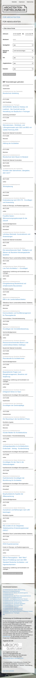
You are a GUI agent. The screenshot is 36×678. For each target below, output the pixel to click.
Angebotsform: (7, 63)
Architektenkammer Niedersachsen (12, 602)
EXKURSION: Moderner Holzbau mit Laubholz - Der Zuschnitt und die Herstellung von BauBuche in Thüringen (16, 109)
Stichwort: (6, 39)
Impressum (22, 2)
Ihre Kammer (6, 636)
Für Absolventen (12, 22)
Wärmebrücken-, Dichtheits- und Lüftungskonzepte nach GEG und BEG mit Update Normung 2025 (17, 127)
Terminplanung (8, 186)
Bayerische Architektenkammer (11, 591)
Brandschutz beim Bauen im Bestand (15, 157)
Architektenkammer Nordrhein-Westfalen (14, 603)
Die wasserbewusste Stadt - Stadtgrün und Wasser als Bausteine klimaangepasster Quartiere (17, 252)
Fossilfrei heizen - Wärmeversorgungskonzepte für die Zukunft (15, 218)
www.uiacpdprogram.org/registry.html (13, 658)
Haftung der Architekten (11, 143)
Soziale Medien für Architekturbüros (15, 432)
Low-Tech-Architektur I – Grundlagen (15, 268)
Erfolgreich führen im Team (12, 392)
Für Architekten (11, 17)
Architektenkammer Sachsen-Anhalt (13, 608)
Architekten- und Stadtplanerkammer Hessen (15, 599)
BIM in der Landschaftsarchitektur (14, 299)
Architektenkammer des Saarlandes (13, 609)
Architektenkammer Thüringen (11, 613)
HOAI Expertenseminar (11, 544)
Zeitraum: (5, 34)
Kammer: (5, 69)
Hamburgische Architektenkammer (12, 597)
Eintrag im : (6, 51)
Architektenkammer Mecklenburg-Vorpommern (16, 600)
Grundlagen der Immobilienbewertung (16, 329)
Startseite (14, 2)
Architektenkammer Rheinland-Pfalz (13, 605)
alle (4, 614)
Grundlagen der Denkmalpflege (13, 405)
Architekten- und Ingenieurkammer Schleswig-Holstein (18, 611)
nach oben (6, 671)
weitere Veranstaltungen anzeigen (12, 573)
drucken (12, 671)
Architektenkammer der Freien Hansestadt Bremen (17, 596)
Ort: (4, 57)
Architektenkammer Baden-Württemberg (14, 589)
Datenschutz (30, 2)
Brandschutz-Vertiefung (11, 93)
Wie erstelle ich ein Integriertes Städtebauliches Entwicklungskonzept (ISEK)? (16, 528)
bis (23, 34)
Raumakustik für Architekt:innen (13, 358)
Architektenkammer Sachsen (11, 606)
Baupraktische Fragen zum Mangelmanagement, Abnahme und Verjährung (15, 374)
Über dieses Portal (9, 28)
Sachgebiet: (6, 45)
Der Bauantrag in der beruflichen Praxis (16, 419)
